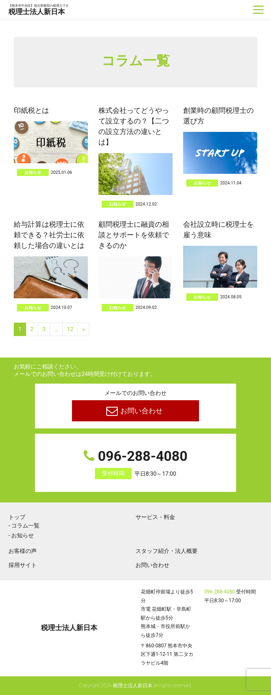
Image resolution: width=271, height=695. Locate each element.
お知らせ (32, 172)
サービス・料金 (155, 517)
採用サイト (22, 565)
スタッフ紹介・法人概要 (167, 551)
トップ (16, 517)
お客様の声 (22, 551)
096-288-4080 (135, 464)
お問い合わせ (141, 411)
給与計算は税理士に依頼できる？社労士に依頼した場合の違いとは (49, 235)
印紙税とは (31, 110)
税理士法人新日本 (38, 10)
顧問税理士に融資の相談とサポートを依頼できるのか (133, 235)
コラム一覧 (25, 525)
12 (70, 329)
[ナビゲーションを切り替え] (258, 9)
